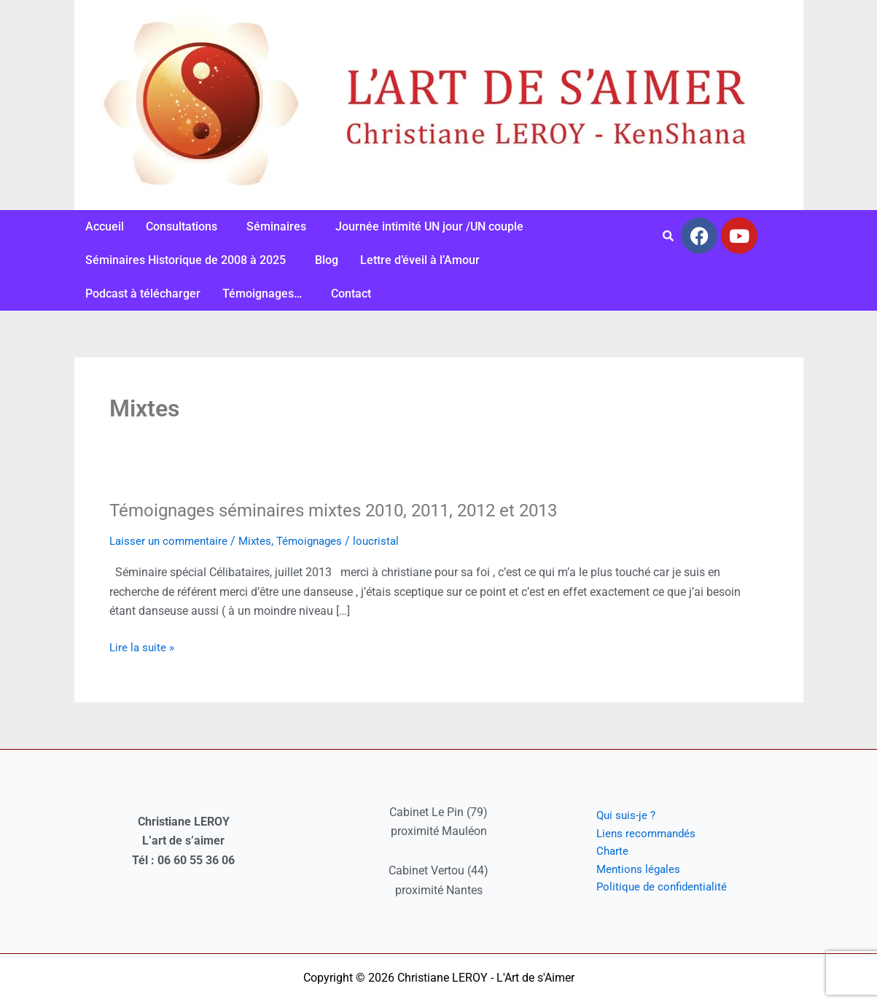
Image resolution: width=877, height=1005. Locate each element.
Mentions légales (628, 870)
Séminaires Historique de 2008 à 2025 (185, 260)
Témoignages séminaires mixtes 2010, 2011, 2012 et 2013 (356, 510)
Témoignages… (262, 293)
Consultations (181, 226)
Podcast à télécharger (142, 293)
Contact (351, 293)
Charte (601, 851)
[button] (185, 227)
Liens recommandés (637, 832)
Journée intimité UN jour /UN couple (429, 226)
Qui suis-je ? (616, 812)
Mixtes (261, 541)
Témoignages (319, 541)
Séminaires (276, 226)
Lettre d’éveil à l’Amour (420, 260)
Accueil (104, 226)
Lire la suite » (143, 646)
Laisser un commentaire (171, 541)
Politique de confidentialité (653, 889)
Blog (326, 260)
